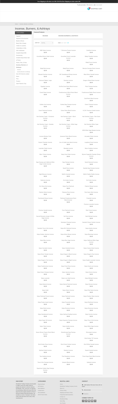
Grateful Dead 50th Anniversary (21, 47)
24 (65, 36)
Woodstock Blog (64, 392)
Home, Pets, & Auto (21, 56)
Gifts (62, 13)
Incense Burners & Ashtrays (68, 29)
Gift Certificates (20, 44)
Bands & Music (20, 34)
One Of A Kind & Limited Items (22, 68)
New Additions (41, 381)
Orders (89, 5)
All (68, 36)
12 (62, 36)
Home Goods (52, 13)
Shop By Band (20, 13)
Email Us (86, 387)
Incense (73, 13)
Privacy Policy (63, 383)
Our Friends (62, 396)
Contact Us (62, 390)
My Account (98, 5)
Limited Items (41, 383)
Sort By (37, 36)
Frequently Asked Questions (66, 388)
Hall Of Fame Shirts (42, 388)
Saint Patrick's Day (21, 77)
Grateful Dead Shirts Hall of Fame (23, 52)
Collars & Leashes (21, 39)
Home (16, 17)
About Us (62, 381)
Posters (83, 13)
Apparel (31, 13)
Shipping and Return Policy (66, 386)
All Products (41, 379)
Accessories (41, 13)
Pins (94, 13)
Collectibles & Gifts (21, 41)
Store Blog (62, 394)
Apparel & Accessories (22, 32)
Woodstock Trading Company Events (68, 379)
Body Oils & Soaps (21, 36)
